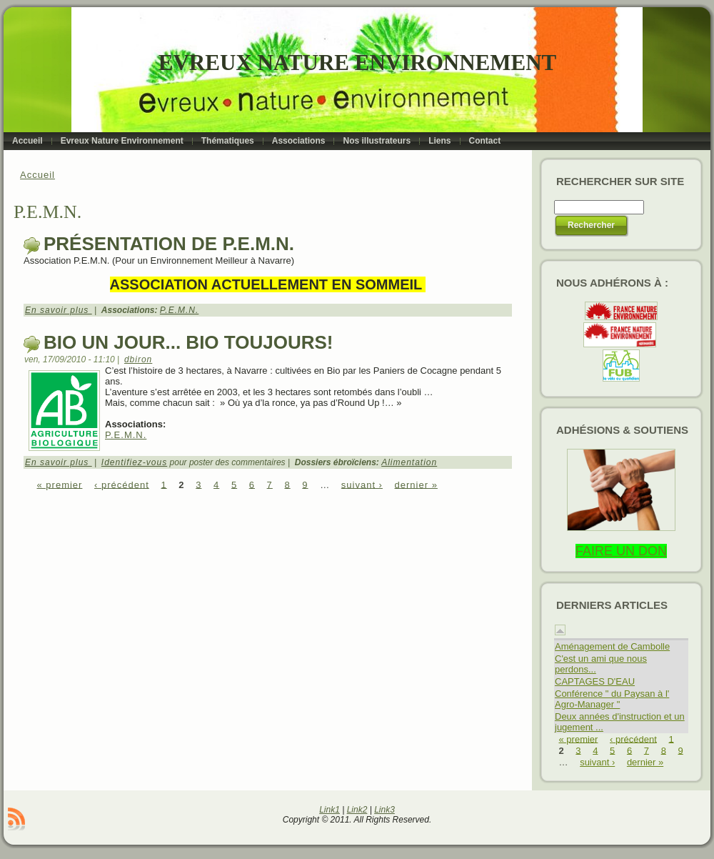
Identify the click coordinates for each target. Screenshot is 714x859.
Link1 (329, 810)
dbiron (138, 359)
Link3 (384, 810)
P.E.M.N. (179, 310)
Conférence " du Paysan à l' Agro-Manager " (612, 699)
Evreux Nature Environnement (357, 62)
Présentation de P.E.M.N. (169, 243)
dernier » (416, 484)
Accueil (37, 174)
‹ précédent (121, 484)
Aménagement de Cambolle (612, 646)
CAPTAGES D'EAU (595, 681)
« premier (60, 484)
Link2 (357, 810)
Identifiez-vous (134, 462)
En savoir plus (58, 310)
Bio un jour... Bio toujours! (188, 342)
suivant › (362, 484)
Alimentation (409, 462)
